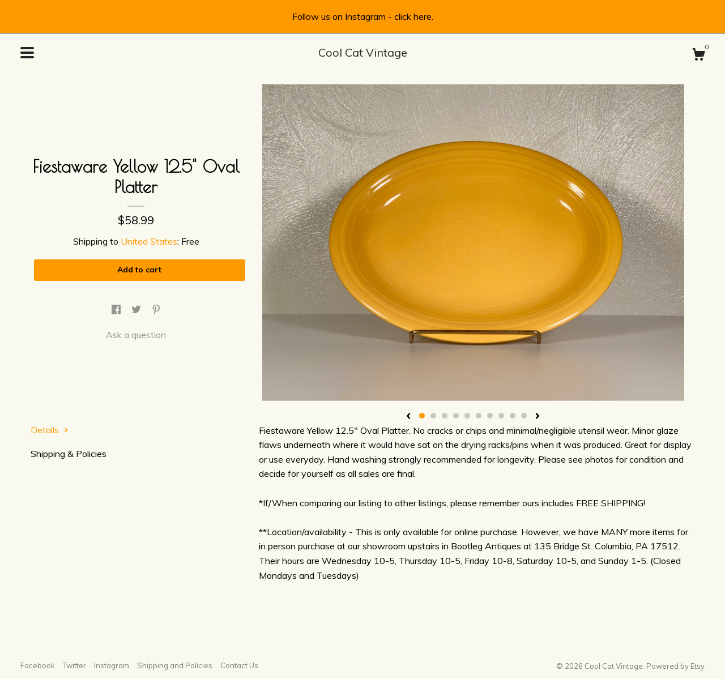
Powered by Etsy (675, 666)
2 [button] (433, 415)
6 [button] (478, 415)
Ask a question (136, 334)
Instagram (111, 665)
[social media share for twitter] (137, 309)
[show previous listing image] (408, 417)
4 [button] (456, 415)
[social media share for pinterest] (156, 309)
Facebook (37, 665)
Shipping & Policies (68, 453)
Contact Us (239, 665)
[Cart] (698, 56)
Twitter (74, 665)
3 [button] (444, 415)
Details (50, 429)
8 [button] (501, 415)
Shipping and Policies (174, 665)
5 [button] (467, 415)
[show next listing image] (537, 417)
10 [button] (524, 415)
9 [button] (512, 415)
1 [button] (422, 415)
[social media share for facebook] (117, 309)
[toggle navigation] (27, 52)
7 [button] (490, 415)
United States (149, 241)
